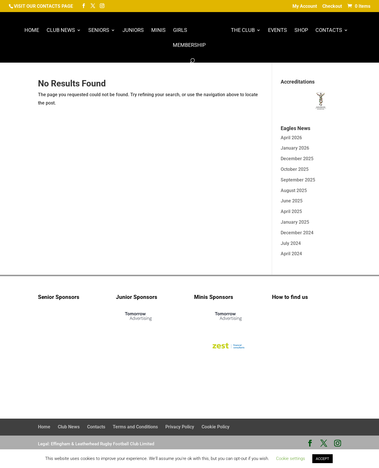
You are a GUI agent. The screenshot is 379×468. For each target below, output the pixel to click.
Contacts (328, 30)
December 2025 (297, 158)
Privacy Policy (179, 427)
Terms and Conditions (135, 427)
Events (277, 30)
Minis (158, 30)
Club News (61, 30)
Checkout (332, 6)
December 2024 (297, 232)
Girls (180, 30)
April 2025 (291, 211)
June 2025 (292, 201)
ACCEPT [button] (322, 459)
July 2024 (291, 243)
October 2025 (295, 169)
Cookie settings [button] (290, 458)
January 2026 (295, 148)
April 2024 (291, 253)
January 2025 (295, 222)
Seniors (98, 30)
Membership (189, 45)
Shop (301, 30)
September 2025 (298, 180)
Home (31, 30)
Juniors (133, 30)
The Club (243, 30)
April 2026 (291, 137)
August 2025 (294, 190)
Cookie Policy (215, 427)
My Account (304, 6)
